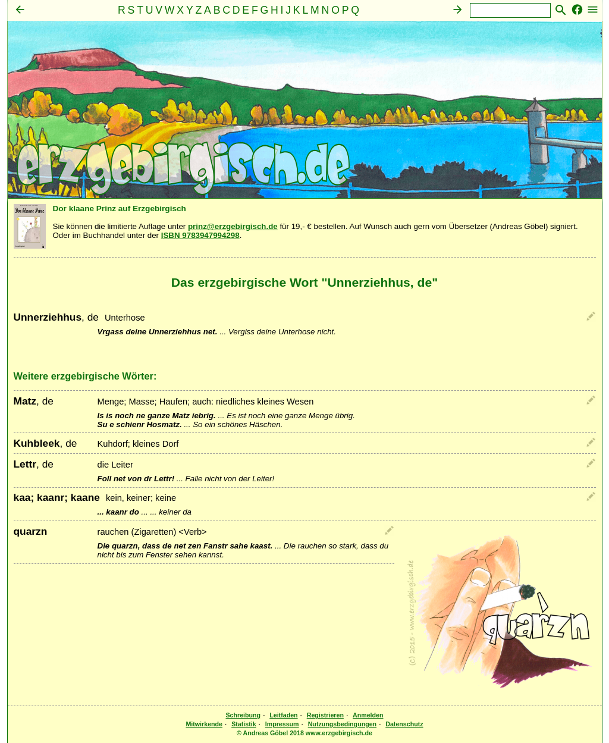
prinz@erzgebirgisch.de (233, 226)
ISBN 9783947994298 (200, 235)
